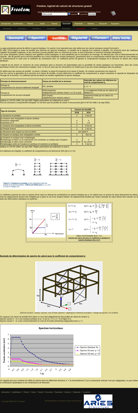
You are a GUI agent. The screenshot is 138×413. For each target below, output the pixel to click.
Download (79, 23)
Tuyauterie (115, 23)
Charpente (103, 23)
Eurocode (66, 23)
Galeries (91, 23)
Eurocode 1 (37, 28)
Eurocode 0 (22, 28)
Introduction (6, 23)
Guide (42, 23)
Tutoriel (54, 23)
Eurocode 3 (51, 28)
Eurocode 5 (66, 28)
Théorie (30, 23)
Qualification (18, 23)
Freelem (94, 28)
